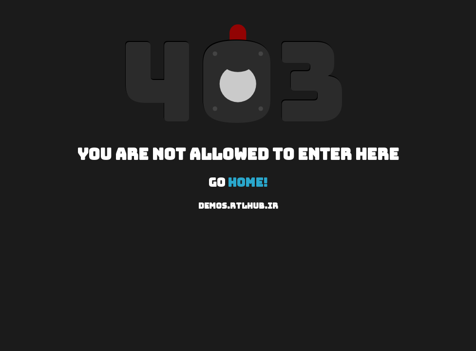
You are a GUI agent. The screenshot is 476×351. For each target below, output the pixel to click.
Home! (248, 182)
